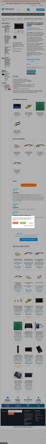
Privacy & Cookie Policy (29, 225)
